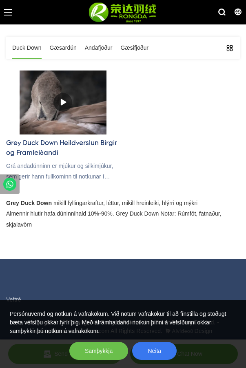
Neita (154, 351)
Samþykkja (99, 351)
